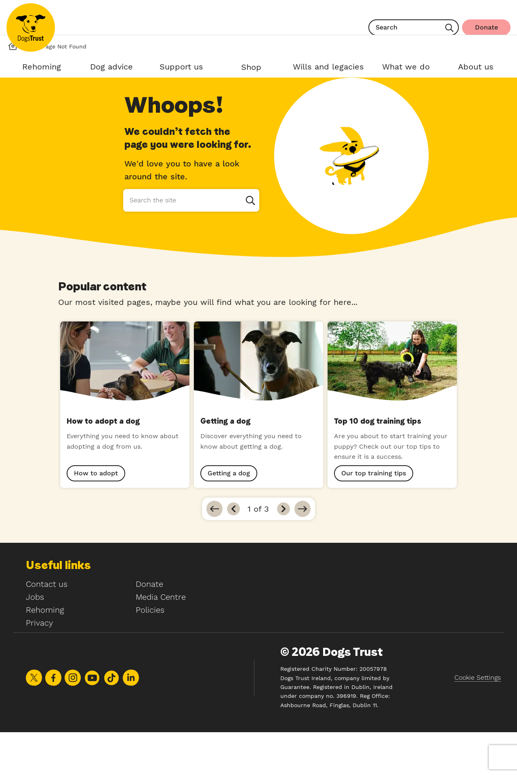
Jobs (35, 640)
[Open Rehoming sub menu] (41, 68)
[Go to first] (214, 552)
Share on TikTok (111, 721)
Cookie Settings (477, 720)
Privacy (39, 665)
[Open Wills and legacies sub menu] (328, 68)
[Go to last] (302, 552)
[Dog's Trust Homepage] (13, 89)
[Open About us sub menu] (475, 68)
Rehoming (45, 652)
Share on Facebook (53, 720)
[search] (413, 27)
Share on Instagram (73, 720)
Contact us (46, 627)
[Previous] (233, 551)
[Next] (283, 551)
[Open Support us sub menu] (181, 68)
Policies (150, 652)
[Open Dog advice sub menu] (111, 68)
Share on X (34, 720)
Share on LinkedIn (131, 720)
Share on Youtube (92, 721)
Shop (251, 67)
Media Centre (161, 640)
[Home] (30, 27)
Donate (149, 627)
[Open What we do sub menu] (405, 68)
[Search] (449, 28)
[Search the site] (191, 243)
